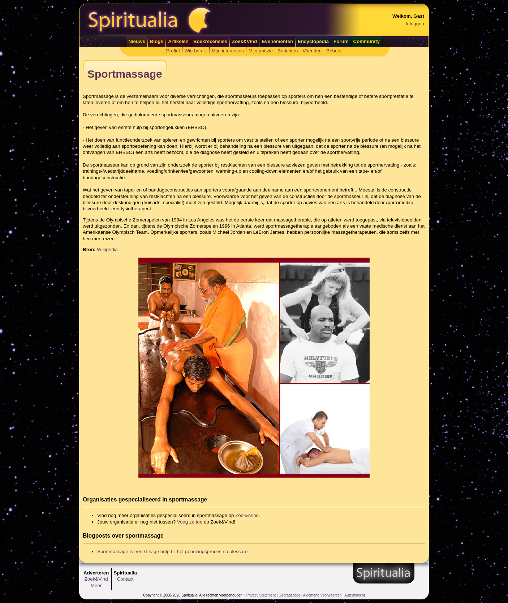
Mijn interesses (228, 50)
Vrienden (312, 50)
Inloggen (415, 23)
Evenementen (277, 41)
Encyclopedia (313, 41)
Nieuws (136, 41)
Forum (340, 41)
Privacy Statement (261, 595)
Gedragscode (289, 595)
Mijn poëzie (261, 50)
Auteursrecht (354, 595)
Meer (96, 585)
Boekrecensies (210, 41)
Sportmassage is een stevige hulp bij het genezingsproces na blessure (172, 551)
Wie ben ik (196, 50)
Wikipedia (107, 249)
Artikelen (178, 41)
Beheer (334, 50)
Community (366, 41)
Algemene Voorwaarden (322, 595)
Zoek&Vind (244, 41)
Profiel (173, 50)
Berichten (287, 50)
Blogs (156, 41)
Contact (125, 579)
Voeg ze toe (189, 522)
